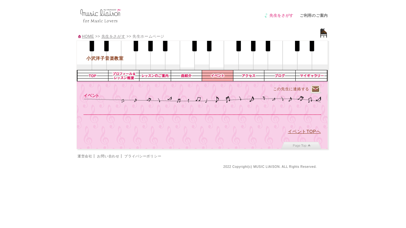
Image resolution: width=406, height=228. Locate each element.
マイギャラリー (311, 75)
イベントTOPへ (304, 131)
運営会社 (84, 156)
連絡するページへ (315, 89)
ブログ (280, 75)
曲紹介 (186, 75)
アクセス (248, 75)
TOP (92, 75)
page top (301, 145)
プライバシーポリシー (142, 156)
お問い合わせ (108, 156)
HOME (88, 36)
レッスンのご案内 (155, 75)
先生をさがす (281, 15)
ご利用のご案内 (314, 15)
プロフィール (123, 75)
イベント (217, 75)
